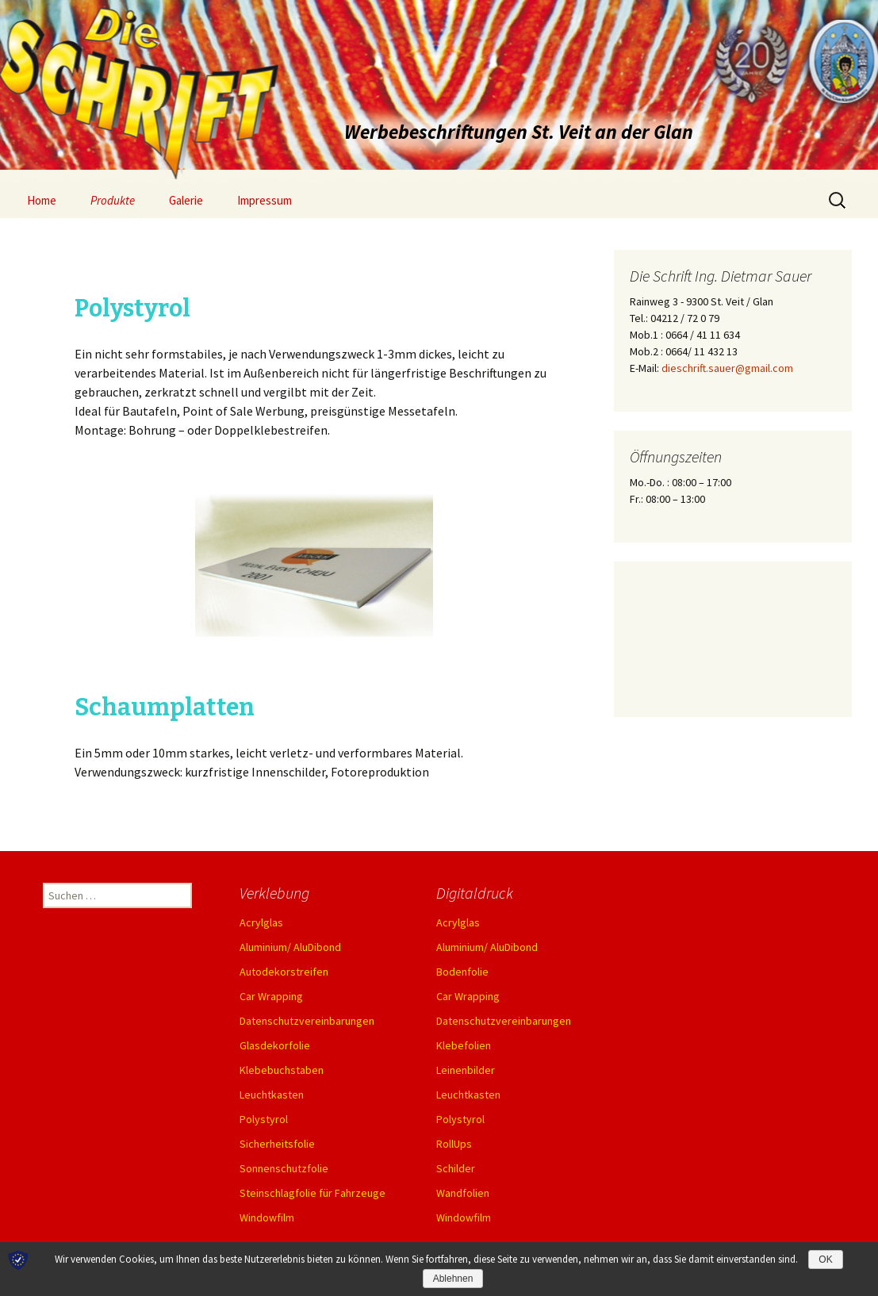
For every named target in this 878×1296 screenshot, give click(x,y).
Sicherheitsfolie (277, 1144)
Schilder (455, 1168)
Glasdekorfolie (275, 1045)
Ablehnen (453, 1278)
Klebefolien (463, 1045)
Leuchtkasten (272, 1094)
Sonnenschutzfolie (284, 1168)
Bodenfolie (462, 971)
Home (41, 200)
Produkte (112, 200)
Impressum (264, 200)
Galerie (186, 200)
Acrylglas (261, 922)
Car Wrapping (271, 996)
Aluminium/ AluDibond (290, 947)
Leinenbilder (465, 1070)
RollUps (454, 1144)
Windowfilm (267, 1217)
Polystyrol (264, 1119)
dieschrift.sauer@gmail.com (727, 368)
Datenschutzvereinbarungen (307, 1021)
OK (825, 1259)
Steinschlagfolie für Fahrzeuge (312, 1193)
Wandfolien (462, 1193)
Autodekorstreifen (284, 971)
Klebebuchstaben (282, 1070)
